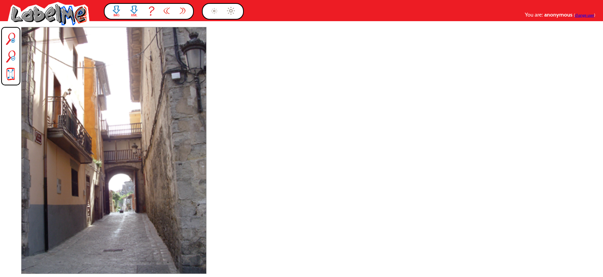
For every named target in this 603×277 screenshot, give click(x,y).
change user (584, 15)
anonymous (559, 14)
